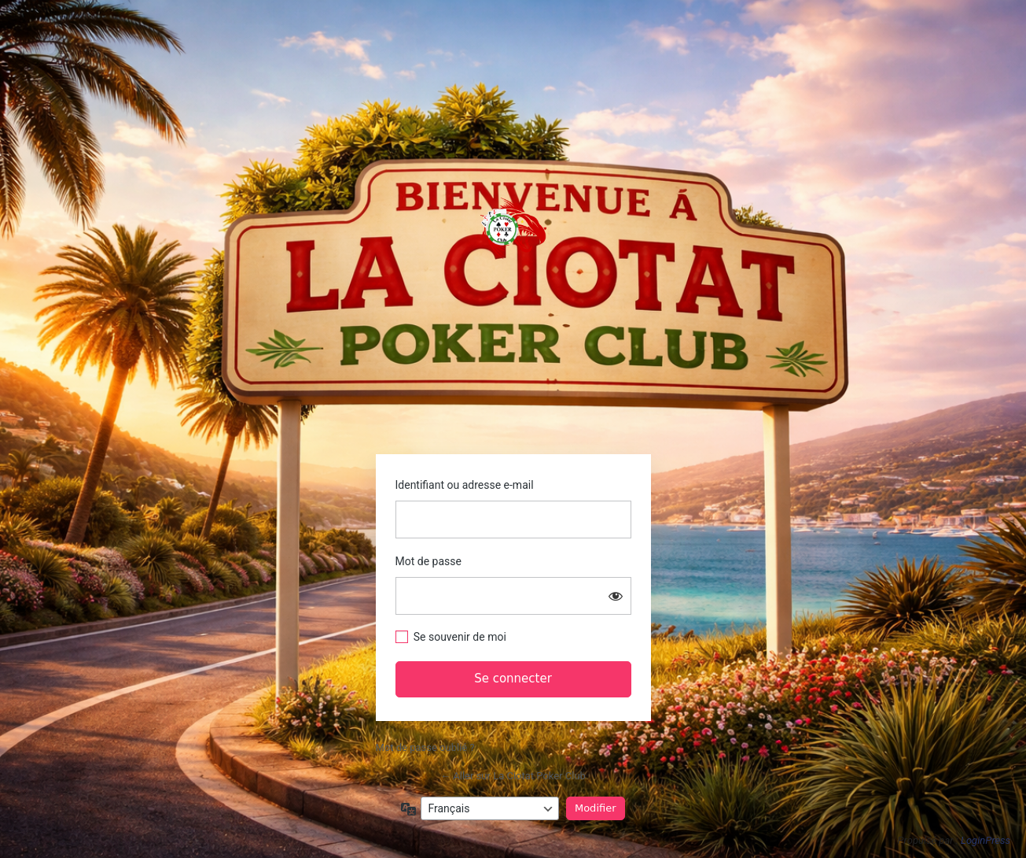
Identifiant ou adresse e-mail (464, 485)
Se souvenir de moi (460, 637)
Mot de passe (428, 561)
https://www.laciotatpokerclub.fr (513, 228)
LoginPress (985, 840)
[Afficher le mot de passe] (615, 596)
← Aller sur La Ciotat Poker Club (513, 776)
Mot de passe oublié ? (425, 747)
